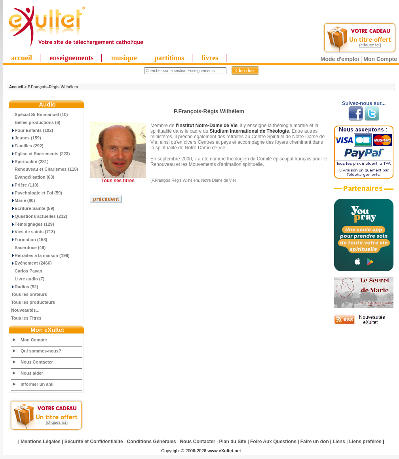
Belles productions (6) (36, 122)
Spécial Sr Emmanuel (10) (39, 114)
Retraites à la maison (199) (40, 255)
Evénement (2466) (31, 263)
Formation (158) (29, 239)
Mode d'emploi (340, 59)
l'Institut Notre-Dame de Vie (207, 125)
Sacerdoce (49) (28, 247)
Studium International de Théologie (249, 131)
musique (124, 58)
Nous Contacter (37, 362)
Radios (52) (24, 286)
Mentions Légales (41, 441)
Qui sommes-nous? (41, 351)
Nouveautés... (25, 310)
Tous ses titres (118, 180)
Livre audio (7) (27, 278)
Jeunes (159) (26, 137)
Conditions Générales (151, 441)
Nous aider (32, 373)
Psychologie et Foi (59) (36, 192)
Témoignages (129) (32, 224)
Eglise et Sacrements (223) (40, 153)
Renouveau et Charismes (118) (44, 169)
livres (209, 58)
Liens (339, 441)
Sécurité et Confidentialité (94, 441)
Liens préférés (365, 441)
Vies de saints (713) (33, 231)
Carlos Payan (26, 271)
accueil (21, 58)
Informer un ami (37, 384)
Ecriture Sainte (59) (32, 208)
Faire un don (314, 441)
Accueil (16, 87)
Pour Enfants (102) (32, 130)
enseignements (71, 58)
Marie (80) (23, 200)
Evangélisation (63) (32, 177)
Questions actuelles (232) (39, 216)
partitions (169, 58)
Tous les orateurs (29, 294)
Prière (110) (24, 185)
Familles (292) (27, 145)
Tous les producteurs (33, 302)
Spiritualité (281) (30, 161)
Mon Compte (380, 59)
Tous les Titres (26, 318)
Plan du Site (233, 441)
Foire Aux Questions (273, 441)
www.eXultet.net (224, 450)
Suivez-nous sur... (364, 103)
